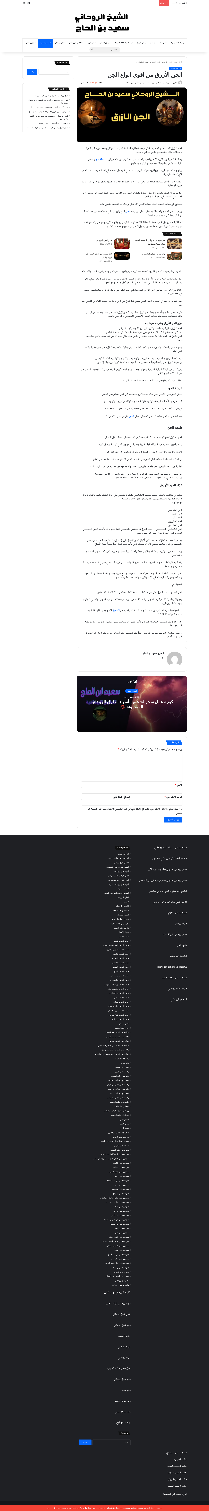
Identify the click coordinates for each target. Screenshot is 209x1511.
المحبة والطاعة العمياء (124, 43)
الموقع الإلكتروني (121, 797)
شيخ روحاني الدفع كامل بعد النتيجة (115, 1154)
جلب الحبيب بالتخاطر (120, 963)
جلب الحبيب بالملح (121, 971)
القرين (126, 902)
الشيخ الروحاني (156, 869)
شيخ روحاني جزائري (120, 1167)
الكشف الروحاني (76, 43)
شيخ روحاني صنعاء (121, 1206)
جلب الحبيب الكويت (121, 954)
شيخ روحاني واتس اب (120, 1259)
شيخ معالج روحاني (177, 988)
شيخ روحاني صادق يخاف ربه (117, 1202)
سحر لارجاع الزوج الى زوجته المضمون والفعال (49, 107)
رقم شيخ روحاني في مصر (118, 1089)
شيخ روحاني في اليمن (120, 1215)
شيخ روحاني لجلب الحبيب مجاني (115, 1241)
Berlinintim (181, 858)
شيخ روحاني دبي (122, 1176)
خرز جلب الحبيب (122, 1028)
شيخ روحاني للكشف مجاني (117, 1246)
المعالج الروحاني (178, 999)
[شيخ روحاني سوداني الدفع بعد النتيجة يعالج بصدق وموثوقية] (174, 243)
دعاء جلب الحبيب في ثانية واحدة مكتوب (113, 1045)
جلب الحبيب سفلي (121, 1002)
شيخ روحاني (31, 43)
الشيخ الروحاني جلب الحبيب (116, 1292)
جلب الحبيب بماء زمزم (119, 980)
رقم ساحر (182, 945)
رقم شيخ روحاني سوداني (118, 1080)
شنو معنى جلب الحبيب (119, 1150)
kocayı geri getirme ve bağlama (172, 967)
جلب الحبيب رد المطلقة (119, 993)
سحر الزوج (141, 43)
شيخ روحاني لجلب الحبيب (173, 977)
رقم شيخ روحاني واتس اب (118, 1098)
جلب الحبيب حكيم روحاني (118, 989)
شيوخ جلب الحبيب (121, 1272)
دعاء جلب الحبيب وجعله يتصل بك (115, 1050)
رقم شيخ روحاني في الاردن (118, 1084)
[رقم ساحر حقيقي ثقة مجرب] (174, 256)
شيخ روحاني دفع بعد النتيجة (118, 1180)
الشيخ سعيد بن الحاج (170, 83)
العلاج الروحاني (123, 897)
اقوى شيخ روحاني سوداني (118, 875)
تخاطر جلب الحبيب (121, 928)
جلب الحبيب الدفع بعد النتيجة (117, 949)
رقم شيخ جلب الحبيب (120, 1076)
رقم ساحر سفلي (123, 1411)
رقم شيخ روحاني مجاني (119, 1093)
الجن (127, 211)
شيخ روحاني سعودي (176, 869)
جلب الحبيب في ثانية (120, 1019)
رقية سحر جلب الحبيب (119, 1102)
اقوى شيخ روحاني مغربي (118, 884)
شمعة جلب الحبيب (121, 1145)
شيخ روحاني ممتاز (121, 1250)
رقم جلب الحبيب (122, 1058)
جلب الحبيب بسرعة (177, 1472)
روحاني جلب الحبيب (120, 1106)
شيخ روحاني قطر (122, 1228)
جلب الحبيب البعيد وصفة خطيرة (116, 945)
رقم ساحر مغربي (122, 1071)
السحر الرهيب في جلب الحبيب (116, 893)
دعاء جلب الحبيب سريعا (119, 1041)
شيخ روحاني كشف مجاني (118, 1237)
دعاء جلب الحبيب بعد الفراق (117, 1037)
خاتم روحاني (60, 43)
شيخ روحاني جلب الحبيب (118, 1172)
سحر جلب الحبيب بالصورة (118, 1132)
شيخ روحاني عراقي (121, 1211)
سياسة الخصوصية (178, 43)
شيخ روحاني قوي (122, 1232)
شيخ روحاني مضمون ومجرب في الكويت (51, 95)
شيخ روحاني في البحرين (151, 880)
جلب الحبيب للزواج (177, 1479)
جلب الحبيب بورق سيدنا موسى (116, 984)
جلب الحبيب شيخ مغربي (119, 1015)
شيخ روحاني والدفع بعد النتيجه (117, 1263)
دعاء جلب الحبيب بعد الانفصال (117, 1032)
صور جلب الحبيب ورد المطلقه (116, 1276)
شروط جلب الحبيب (121, 1137)
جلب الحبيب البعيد (121, 941)
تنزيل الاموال (123, 932)
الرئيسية (178, 62)
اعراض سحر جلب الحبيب (118, 858)
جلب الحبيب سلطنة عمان (118, 1006)
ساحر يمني (124, 1119)
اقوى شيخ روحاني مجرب (118, 880)
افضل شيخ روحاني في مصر (117, 867)
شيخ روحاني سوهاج (121, 1193)
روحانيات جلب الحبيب (120, 1115)
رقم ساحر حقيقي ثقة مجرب (153, 254)
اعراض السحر (105, 43)
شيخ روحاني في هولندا (119, 1224)
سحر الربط (91, 43)
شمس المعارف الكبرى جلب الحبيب (114, 1141)
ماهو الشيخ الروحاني (104, 240)
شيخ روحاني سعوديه (120, 1185)
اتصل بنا (163, 43)
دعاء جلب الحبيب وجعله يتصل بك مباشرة (112, 1054)
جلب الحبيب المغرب (120, 958)
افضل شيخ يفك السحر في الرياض (170, 902)
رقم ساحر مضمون (122, 1401)
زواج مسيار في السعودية (175, 1494)
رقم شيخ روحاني (162, 847)
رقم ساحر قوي (123, 1422)
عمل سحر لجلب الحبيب (119, 1368)
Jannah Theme (54, 1508)
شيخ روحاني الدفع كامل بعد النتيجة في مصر (111, 1158)
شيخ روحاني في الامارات (174, 934)
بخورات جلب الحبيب (120, 919)
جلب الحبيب (124, 936)
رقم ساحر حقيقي (122, 1067)
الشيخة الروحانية (178, 956)
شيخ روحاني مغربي (177, 912)
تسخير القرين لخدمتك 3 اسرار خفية (53, 123)
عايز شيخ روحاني (122, 1280)
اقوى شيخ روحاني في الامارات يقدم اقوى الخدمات (47, 127)
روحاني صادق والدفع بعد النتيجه (116, 1111)
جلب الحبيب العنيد (177, 1486)
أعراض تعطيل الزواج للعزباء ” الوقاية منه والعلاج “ (48, 111)
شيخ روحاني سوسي (120, 1189)
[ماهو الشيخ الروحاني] (122, 243)
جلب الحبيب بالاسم (177, 1466)
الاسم (178, 785)
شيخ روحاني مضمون (162, 858)
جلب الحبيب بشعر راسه (119, 976)
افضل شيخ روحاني (121, 862)
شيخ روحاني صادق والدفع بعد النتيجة (114, 1198)
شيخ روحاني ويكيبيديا (120, 1267)
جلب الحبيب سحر (121, 997)
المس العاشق (123, 915)
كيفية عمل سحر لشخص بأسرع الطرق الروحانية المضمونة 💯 (132, 704)
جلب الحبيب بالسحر (121, 967)
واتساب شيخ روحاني (120, 1285)
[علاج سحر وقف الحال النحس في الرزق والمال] (122, 256)
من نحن (153, 43)
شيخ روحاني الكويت (121, 1163)
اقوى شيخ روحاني (121, 871)
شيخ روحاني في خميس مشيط (116, 1219)
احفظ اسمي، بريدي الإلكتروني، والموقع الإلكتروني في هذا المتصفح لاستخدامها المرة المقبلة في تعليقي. (134, 811)
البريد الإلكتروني (173, 797)
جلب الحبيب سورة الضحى (118, 1010)
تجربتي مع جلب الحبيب (119, 923)
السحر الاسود (45, 43)
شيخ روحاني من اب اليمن (118, 1254)
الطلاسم (100, 159)
